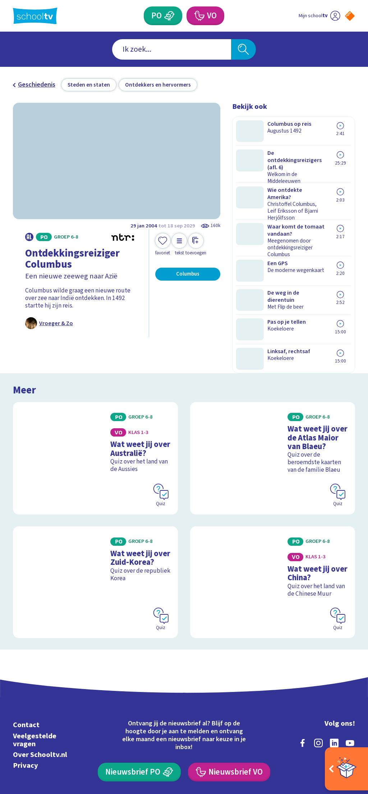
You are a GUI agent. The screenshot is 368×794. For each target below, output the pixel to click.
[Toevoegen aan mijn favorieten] (163, 244)
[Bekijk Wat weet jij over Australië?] (95, 415)
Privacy (25, 696)
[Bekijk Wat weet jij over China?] (272, 523)
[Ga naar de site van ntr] (344, 737)
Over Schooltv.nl (40, 685)
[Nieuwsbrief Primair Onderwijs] (139, 703)
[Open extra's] (346, 768)
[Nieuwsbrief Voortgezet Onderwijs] (229, 703)
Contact (26, 656)
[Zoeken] (243, 49)
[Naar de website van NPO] (350, 16)
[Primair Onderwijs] (169, 15)
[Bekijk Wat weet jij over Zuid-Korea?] (95, 523)
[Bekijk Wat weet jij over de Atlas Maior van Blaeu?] (272, 415)
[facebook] (302, 674)
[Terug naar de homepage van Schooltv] (35, 16)
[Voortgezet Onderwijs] (199, 15)
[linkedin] (334, 674)
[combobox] (171, 49)
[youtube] (350, 674)
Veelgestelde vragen (34, 671)
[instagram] (318, 674)
